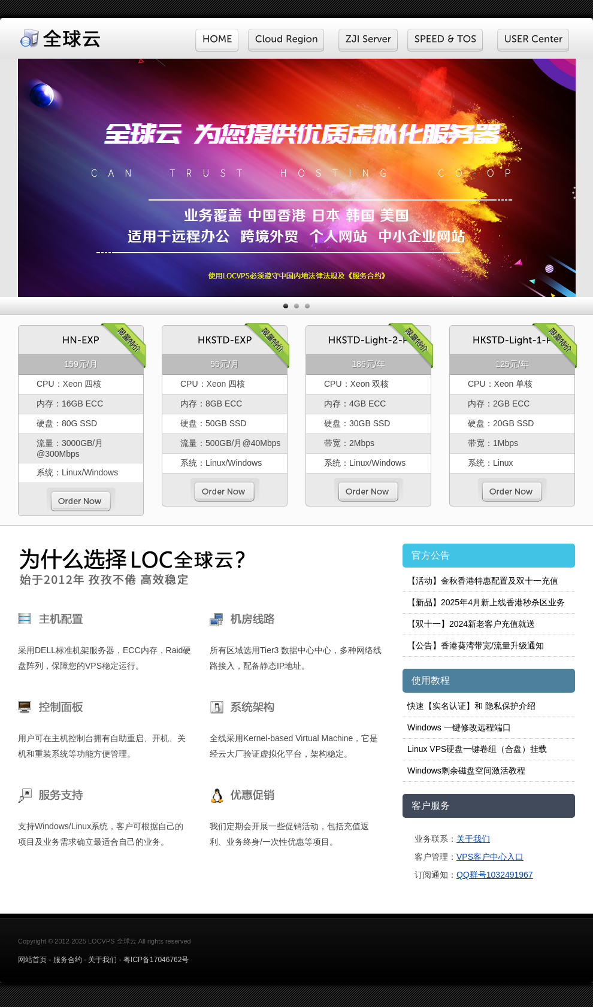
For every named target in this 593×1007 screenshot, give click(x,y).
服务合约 (67, 960)
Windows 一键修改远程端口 (459, 727)
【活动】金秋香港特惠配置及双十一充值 (482, 581)
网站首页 (32, 960)
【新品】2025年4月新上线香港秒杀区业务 (486, 602)
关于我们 (473, 839)
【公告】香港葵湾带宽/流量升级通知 (475, 645)
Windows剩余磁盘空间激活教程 (466, 770)
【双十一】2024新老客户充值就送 (471, 624)
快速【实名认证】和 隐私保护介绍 (471, 706)
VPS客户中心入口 (490, 857)
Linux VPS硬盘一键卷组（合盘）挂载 (477, 749)
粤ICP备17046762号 (156, 960)
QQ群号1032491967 (494, 874)
